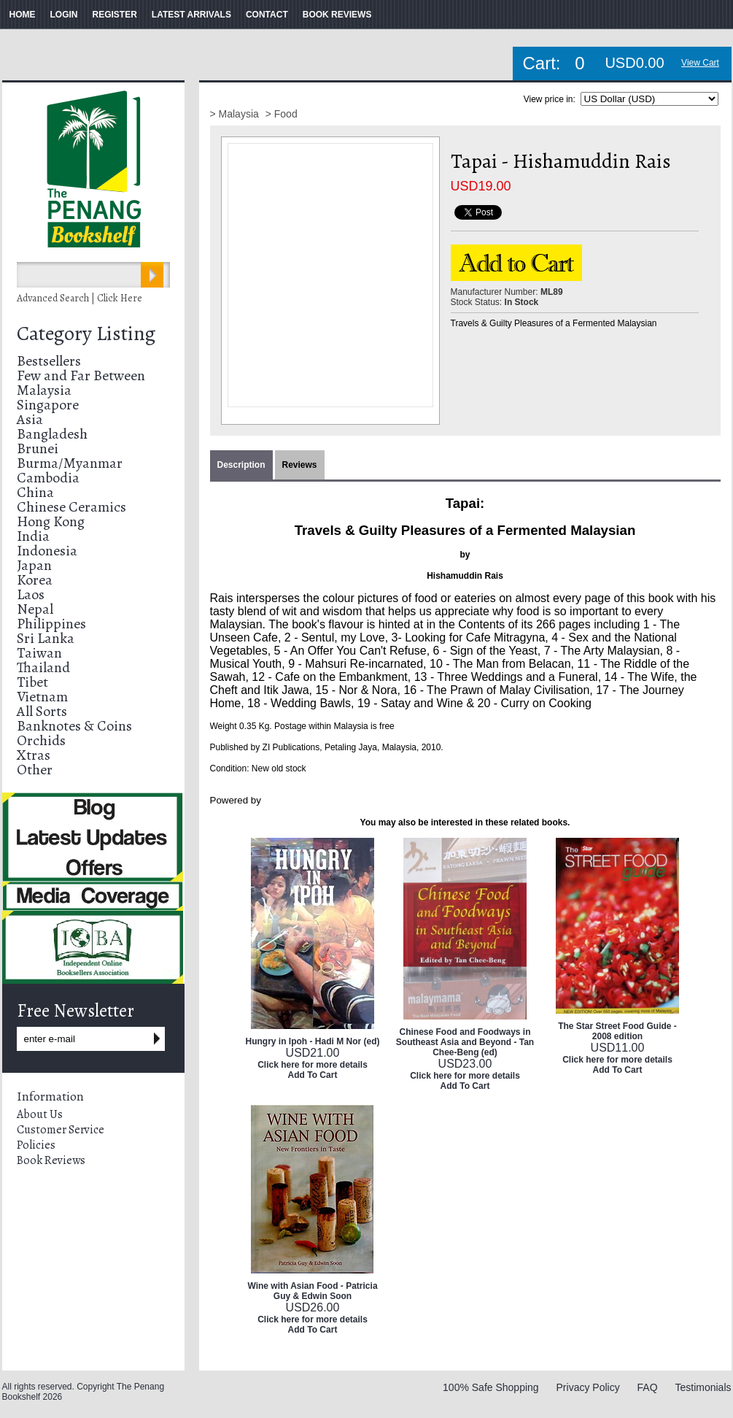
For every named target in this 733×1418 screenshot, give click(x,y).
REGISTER (115, 14)
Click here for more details (312, 1065)
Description (241, 465)
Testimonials (703, 1387)
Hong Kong (51, 521)
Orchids (41, 740)
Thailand (43, 667)
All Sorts (42, 711)
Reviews (299, 465)
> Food (281, 114)
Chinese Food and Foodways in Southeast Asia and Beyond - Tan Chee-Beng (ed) (465, 1042)
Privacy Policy (588, 1387)
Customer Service (60, 1130)
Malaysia (44, 390)
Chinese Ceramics (71, 507)
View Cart (700, 63)
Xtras (33, 755)
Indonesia (47, 550)
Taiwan (39, 653)
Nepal (35, 609)
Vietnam (42, 696)
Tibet (32, 682)
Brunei (37, 448)
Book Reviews (51, 1160)
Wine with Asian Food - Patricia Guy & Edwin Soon (312, 1291)
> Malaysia (236, 114)
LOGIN (64, 14)
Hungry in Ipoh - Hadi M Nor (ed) (313, 1041)
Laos (30, 594)
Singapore (48, 405)
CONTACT (267, 14)
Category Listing (86, 333)
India (33, 536)
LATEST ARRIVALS (191, 14)
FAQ (647, 1387)
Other (35, 769)
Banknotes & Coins (74, 726)
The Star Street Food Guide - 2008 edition (617, 1031)
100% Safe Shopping (491, 1387)
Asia (30, 419)
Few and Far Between (81, 375)
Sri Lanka (45, 638)
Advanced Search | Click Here (79, 298)
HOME (22, 14)
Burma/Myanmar (70, 463)
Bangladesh (52, 434)
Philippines (51, 623)
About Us (40, 1114)
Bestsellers (49, 361)
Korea (35, 580)
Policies (36, 1145)
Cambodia (48, 478)
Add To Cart (313, 1075)
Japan (34, 565)
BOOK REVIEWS (337, 14)
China (35, 492)
